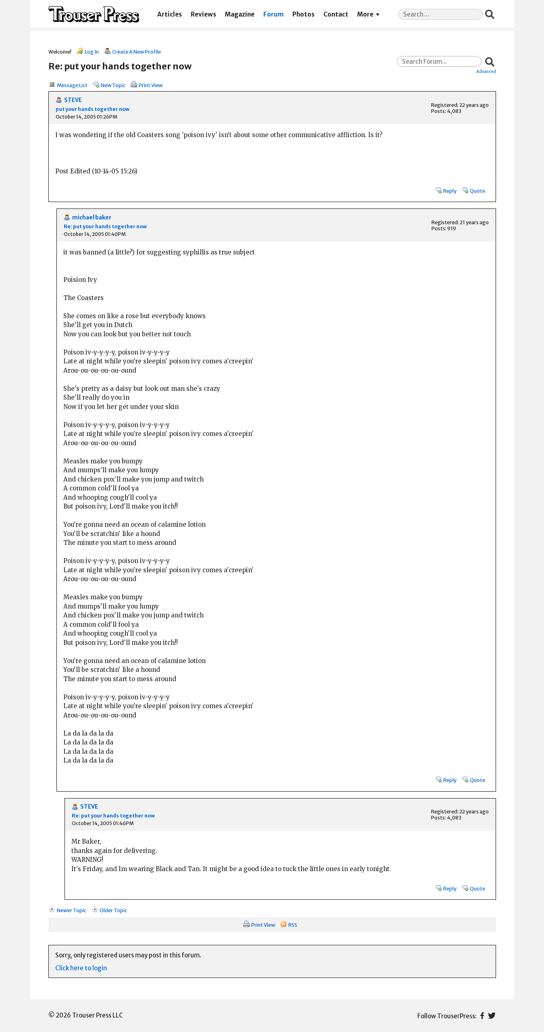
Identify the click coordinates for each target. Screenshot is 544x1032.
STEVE (73, 100)
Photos (303, 14)
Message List (72, 85)
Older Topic (113, 910)
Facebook (482, 1015)
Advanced (486, 71)
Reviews (203, 14)
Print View (151, 85)
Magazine (239, 14)
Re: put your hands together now (105, 226)
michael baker (91, 217)
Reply (449, 191)
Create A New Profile (136, 51)
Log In (92, 51)
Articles (169, 14)
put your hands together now (92, 109)
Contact (335, 14)
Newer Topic (71, 910)
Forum (273, 14)
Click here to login (81, 968)
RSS (292, 925)
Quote (477, 191)
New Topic (113, 85)
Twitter (492, 1015)
